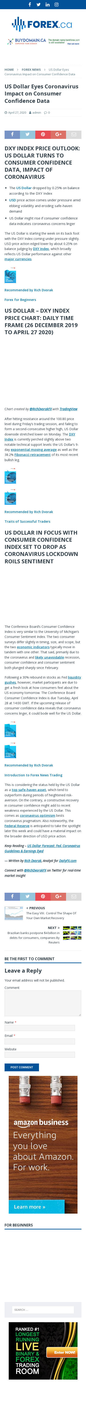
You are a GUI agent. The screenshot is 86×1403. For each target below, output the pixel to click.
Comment (12, 987)
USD (12, 200)
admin (36, 112)
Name (10, 1022)
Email (9, 1035)
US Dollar (24, 187)
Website (11, 1049)
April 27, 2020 (17, 112)
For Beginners (19, 1225)
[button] (43, 285)
